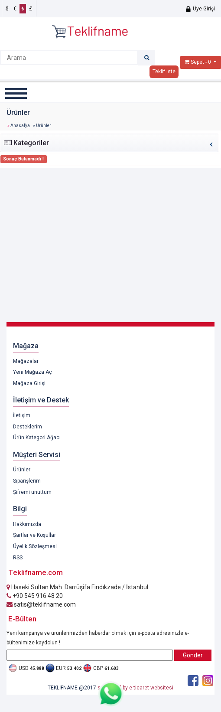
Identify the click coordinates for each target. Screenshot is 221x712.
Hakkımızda (27, 524)
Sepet (197, 62)
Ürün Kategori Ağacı (37, 437)
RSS (18, 558)
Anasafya (20, 125)
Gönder (193, 655)
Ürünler (21, 470)
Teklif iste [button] (164, 72)
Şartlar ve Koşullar (34, 535)
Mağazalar (26, 361)
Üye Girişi (200, 9)
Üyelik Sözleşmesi (35, 546)
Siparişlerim (27, 481)
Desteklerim (27, 427)
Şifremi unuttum (32, 492)
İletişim (21, 415)
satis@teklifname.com (41, 604)
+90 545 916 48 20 (34, 595)
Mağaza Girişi (29, 383)
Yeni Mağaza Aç (32, 372)
